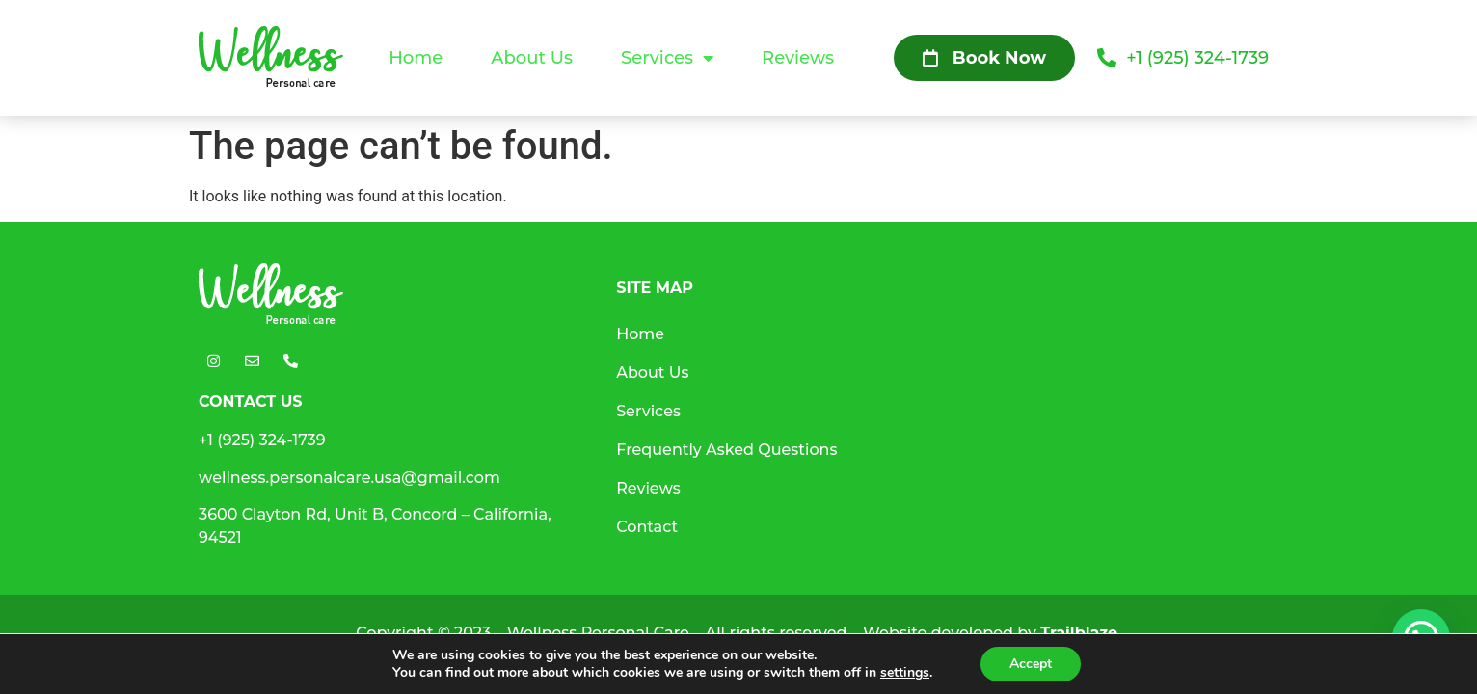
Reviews (798, 57)
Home (416, 57)
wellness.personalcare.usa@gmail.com (349, 477)
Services (667, 58)
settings (904, 672)
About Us (532, 57)
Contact (647, 527)
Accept (1030, 663)
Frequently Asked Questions (726, 449)
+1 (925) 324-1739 (262, 440)
